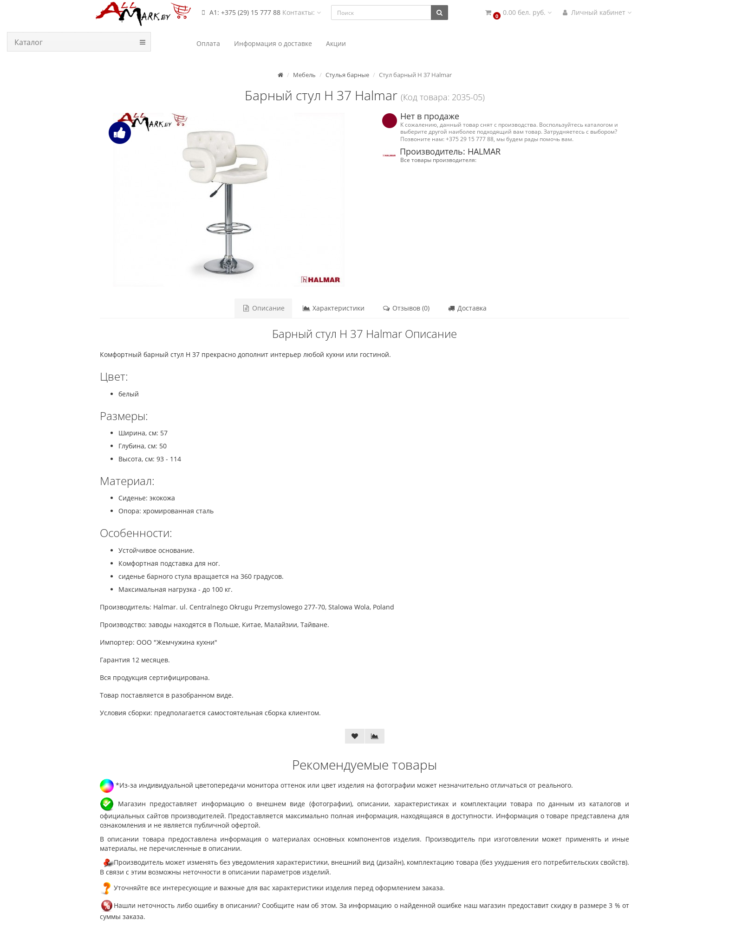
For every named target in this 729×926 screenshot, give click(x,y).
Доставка (467, 308)
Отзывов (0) (406, 308)
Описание (263, 308)
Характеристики (333, 308)
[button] (517, 13)
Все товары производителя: (438, 159)
